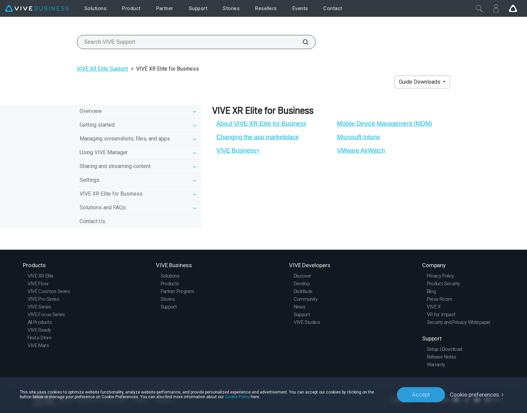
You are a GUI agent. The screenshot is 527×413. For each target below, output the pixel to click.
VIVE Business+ (238, 150)
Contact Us (92, 221)
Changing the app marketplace (257, 137)
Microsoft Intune (358, 137)
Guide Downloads (420, 82)
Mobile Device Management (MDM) (384, 123)
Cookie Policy (237, 397)
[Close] (479, 8)
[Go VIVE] (512, 8)
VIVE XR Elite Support (102, 69)
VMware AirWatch (361, 150)
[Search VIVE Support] (302, 42)
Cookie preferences (474, 394)
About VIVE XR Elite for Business (261, 123)
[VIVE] (37, 8)
